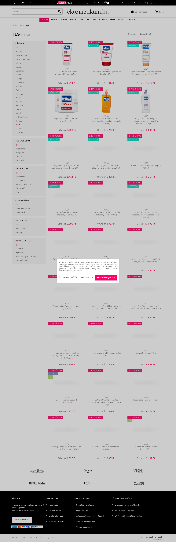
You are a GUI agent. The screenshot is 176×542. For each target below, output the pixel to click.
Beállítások (87, 277)
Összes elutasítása (69, 277)
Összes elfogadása (106, 277)
